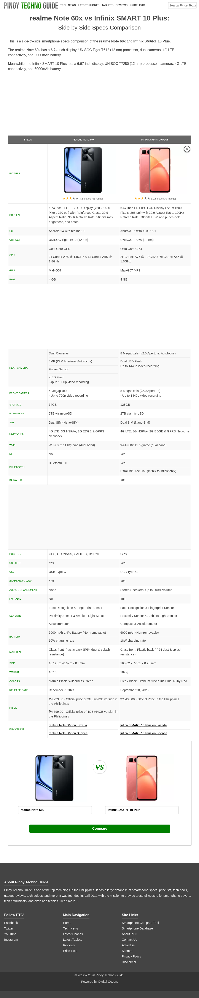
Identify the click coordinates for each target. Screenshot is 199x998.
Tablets (107, 5)
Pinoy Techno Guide (31, 882)
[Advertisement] (99, 105)
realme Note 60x (83, 139)
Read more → (69, 901)
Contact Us (129, 939)
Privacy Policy (131, 956)
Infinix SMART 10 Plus (155, 139)
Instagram (11, 939)
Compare (99, 828)
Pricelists (137, 5)
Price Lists (70, 951)
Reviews (121, 5)
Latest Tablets (72, 939)
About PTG (129, 934)
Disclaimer (129, 962)
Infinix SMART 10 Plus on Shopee (143, 733)
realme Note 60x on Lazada (83, 727)
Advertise (128, 945)
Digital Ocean (107, 981)
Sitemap (127, 951)
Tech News (68, 5)
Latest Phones (89, 5)
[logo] (31, 5)
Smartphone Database (137, 928)
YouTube (10, 934)
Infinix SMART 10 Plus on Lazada (155, 727)
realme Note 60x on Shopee (68, 733)
